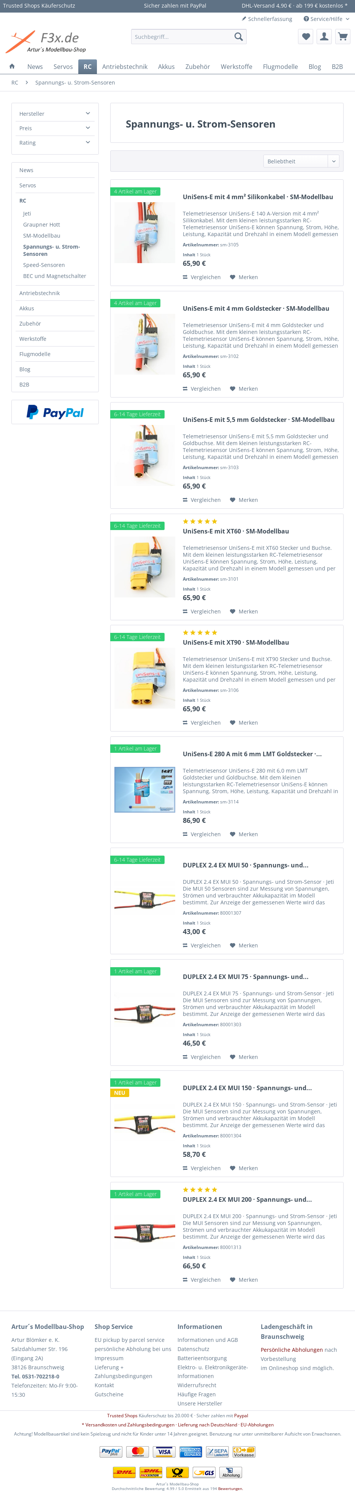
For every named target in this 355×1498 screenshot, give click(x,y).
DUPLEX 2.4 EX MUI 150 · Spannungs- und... (247, 1088)
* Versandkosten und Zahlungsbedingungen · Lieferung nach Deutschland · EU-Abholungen (178, 1424)
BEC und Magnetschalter (54, 275)
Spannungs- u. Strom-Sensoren (51, 250)
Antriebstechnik (39, 293)
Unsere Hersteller (200, 1403)
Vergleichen (202, 277)
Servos (27, 185)
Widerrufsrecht (197, 1385)
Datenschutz (193, 1349)
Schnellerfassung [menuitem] (266, 18)
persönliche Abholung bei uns (133, 1349)
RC (22, 200)
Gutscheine (109, 1394)
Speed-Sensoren (44, 264)
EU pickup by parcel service (130, 1339)
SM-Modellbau (41, 235)
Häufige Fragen (197, 1394)
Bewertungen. (230, 1488)
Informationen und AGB (208, 1339)
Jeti (27, 213)
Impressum (109, 1358)
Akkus (26, 308)
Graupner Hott (41, 224)
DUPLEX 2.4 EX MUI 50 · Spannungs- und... (246, 865)
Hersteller (31, 113)
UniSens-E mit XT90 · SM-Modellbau (236, 643)
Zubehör (30, 323)
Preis (25, 128)
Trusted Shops (122, 1415)
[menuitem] (189, 36)
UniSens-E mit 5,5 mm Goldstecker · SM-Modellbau (259, 420)
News (26, 170)
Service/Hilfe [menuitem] (324, 18)
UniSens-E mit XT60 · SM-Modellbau (236, 531)
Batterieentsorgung (202, 1358)
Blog (24, 369)
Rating (27, 142)
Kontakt (104, 1385)
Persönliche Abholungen (292, 1349)
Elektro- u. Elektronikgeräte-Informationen (213, 1372)
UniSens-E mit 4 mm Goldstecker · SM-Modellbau (256, 309)
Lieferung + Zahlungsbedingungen (123, 1372)
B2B (24, 384)
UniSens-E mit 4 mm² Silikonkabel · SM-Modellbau (258, 197)
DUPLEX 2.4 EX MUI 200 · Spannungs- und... (247, 1200)
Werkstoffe (32, 338)
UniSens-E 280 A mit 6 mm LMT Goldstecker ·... (252, 754)
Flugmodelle (35, 354)
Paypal (241, 1415)
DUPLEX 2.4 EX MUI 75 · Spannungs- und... (246, 977)
